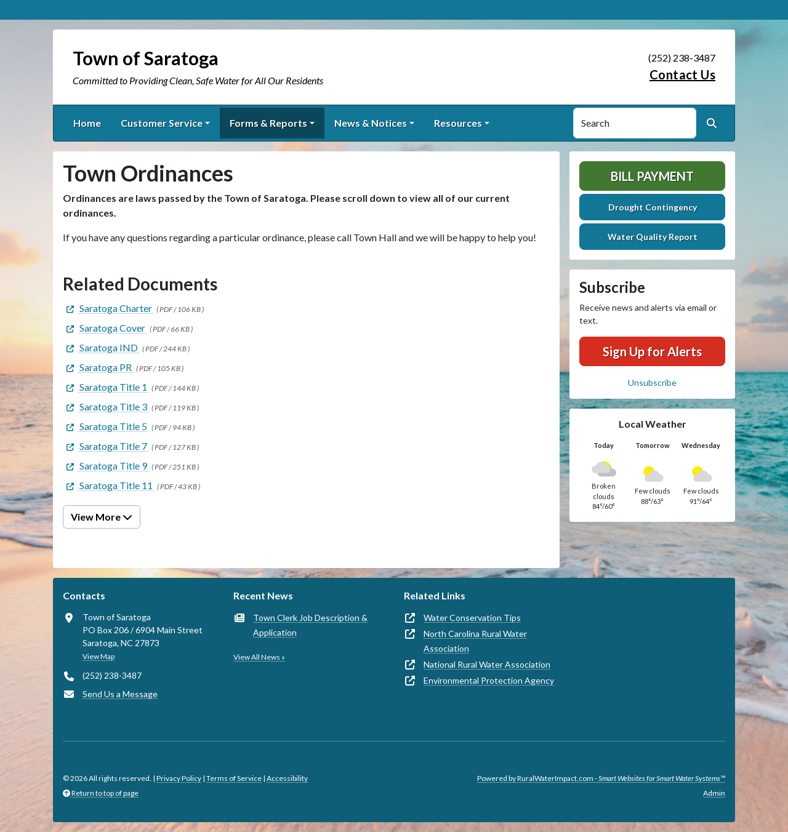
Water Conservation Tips (472, 617)
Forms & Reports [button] (268, 123)
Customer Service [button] (162, 123)
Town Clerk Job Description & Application (310, 625)
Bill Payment (652, 176)
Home (87, 123)
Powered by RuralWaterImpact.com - (601, 778)
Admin (714, 793)
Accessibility (287, 778)
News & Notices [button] (370, 123)
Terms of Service (234, 778)
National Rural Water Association (487, 664)
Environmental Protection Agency (489, 680)
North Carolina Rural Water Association (475, 641)
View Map (98, 656)
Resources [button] (458, 123)
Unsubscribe (652, 382)
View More (101, 516)
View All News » (259, 657)
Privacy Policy (178, 778)
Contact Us (682, 74)
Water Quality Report (653, 236)
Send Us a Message (120, 694)
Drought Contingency (652, 207)
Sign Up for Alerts (652, 351)
